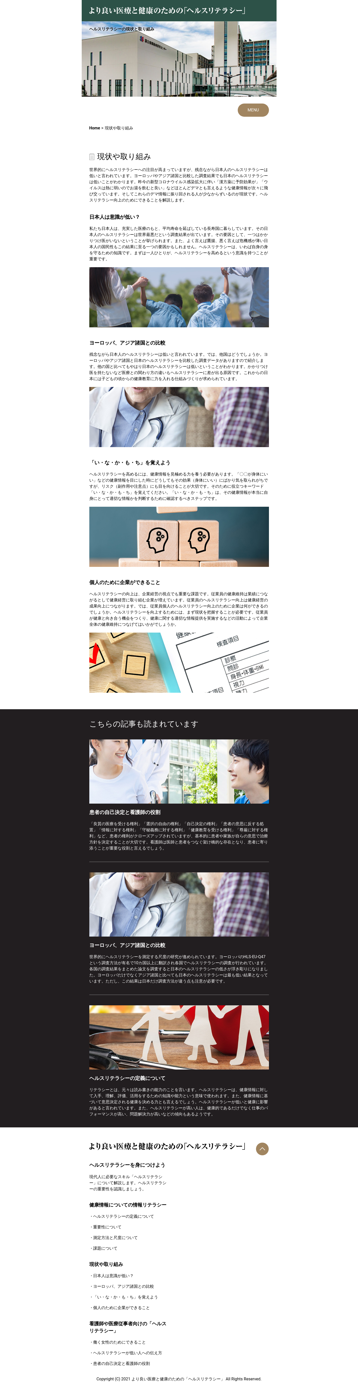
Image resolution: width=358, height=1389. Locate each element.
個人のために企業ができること (121, 1307)
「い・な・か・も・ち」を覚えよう (125, 1297)
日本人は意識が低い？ (113, 1275)
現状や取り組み (106, 1264)
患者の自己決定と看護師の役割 (121, 1363)
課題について (105, 1248)
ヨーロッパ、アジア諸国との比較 (123, 1286)
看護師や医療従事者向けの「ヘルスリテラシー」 (127, 1327)
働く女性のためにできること (119, 1342)
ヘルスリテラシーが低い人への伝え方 (127, 1352)
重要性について (107, 1227)
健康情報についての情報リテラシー (127, 1205)
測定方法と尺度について (115, 1237)
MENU (253, 110)
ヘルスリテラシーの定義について (123, 1216)
